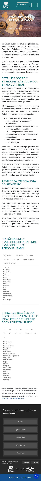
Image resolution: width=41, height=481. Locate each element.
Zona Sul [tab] (6, 259)
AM (35, 333)
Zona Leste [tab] (15, 259)
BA (15, 333)
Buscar (23, 5)
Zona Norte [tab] (19, 255)
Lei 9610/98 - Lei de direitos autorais (13, 399)
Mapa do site (20, 445)
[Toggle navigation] (34, 5)
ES (15, 329)
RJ (4, 329)
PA (4, 337)
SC (32, 329)
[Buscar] (18, 4)
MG (10, 329)
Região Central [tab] (7, 255)
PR (26, 329)
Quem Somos (21, 430)
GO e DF (28, 333)
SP (21, 329)
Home (20, 422)
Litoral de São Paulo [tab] (9, 263)
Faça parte (20, 453)
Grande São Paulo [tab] (28, 259)
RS (4, 333)
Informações (20, 437)
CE (21, 333)
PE (10, 333)
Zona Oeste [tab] (29, 255)
